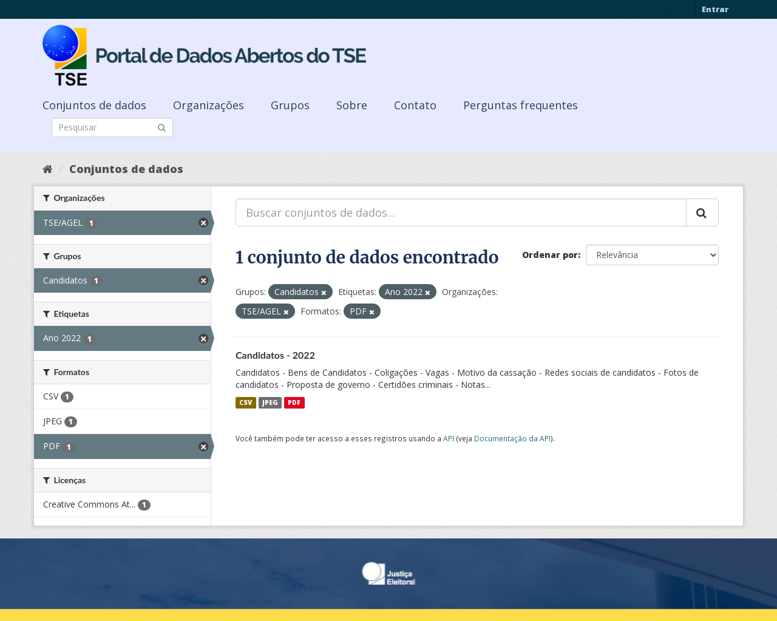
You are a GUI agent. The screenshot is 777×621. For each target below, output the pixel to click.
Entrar (715, 9)
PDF (294, 402)
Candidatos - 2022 (275, 355)
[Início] (47, 168)
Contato (415, 105)
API (448, 438)
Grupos (290, 105)
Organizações (208, 105)
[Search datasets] (112, 127)
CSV (245, 402)
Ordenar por (550, 254)
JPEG (270, 402)
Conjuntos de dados (94, 105)
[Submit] (162, 126)
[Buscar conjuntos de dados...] (461, 212)
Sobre (351, 105)
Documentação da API (512, 438)
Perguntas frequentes (520, 105)
